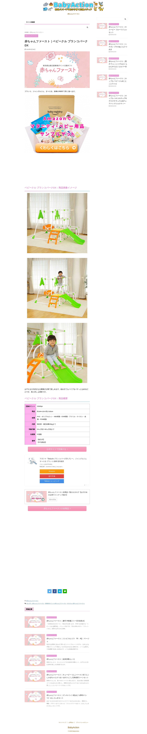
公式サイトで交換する (57, 449)
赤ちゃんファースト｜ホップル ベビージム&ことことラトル (118, 81)
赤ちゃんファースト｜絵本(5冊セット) (61, 659)
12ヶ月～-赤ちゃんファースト (35, 603)
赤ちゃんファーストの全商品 (57, 508)
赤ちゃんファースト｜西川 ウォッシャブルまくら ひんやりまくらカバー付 (119, 63)
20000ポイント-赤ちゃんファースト (55, 603)
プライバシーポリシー (82, 722)
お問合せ (71, 722)
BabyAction (73, 727)
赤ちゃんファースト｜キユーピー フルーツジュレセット (118, 29)
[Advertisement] (57, 168)
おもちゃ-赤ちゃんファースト (76, 603)
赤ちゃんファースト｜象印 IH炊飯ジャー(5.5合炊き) (66, 621)
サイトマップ (62, 722)
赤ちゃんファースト (74, 14)
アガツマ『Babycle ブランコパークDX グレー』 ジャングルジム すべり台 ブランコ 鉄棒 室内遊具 (63, 460)
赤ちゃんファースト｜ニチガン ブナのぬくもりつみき (118, 46)
